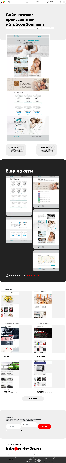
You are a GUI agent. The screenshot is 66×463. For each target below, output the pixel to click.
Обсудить (44, 426)
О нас (27, 2)
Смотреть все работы (33, 398)
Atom (52, 28)
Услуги (16, 454)
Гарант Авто (7, 391)
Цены (31, 454)
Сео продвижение (45, 28)
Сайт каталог (15, 28)
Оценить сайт (37, 2)
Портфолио (8, 454)
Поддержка (38, 28)
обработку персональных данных (26, 430)
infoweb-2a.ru (23, 449)
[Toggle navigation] (1, 2)
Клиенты (39, 454)
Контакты (47, 454)
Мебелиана (40, 322)
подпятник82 (41, 356)
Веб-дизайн (23, 28)
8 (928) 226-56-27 (50, 2)
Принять (39, 461)
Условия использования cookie (31, 461)
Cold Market (40, 391)
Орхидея (6, 322)
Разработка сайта (30, 28)
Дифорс (6, 356)
